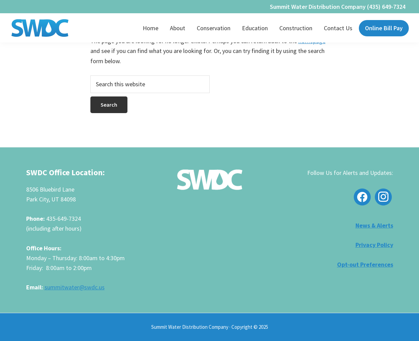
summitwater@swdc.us (75, 287)
